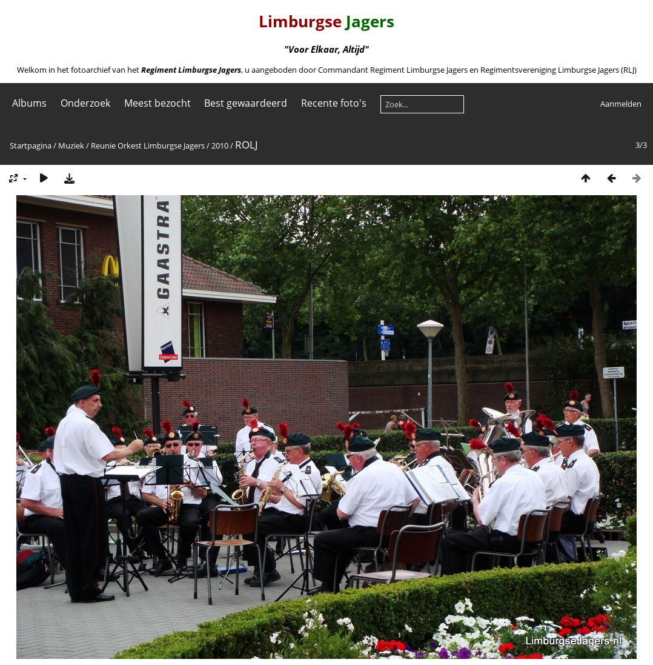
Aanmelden (620, 103)
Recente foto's (333, 103)
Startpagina (30, 145)
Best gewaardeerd (245, 103)
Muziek (71, 145)
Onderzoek (85, 103)
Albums (29, 103)
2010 (219, 145)
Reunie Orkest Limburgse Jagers (148, 145)
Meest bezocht (157, 103)
